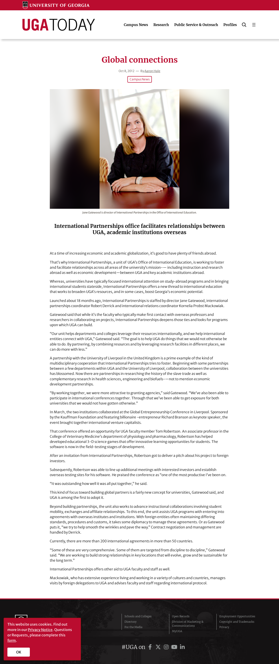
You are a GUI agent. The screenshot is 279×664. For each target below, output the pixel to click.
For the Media (133, 627)
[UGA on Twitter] (159, 647)
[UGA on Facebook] (151, 647)
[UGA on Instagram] (167, 647)
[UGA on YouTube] (175, 647)
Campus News (140, 79)
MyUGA (177, 631)
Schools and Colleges (138, 616)
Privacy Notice (40, 629)
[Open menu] (254, 24)
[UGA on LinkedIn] (182, 647)
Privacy (224, 627)
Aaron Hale (152, 71)
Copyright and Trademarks (236, 621)
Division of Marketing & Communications (187, 623)
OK (18, 652)
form (11, 640)
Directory (130, 621)
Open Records (181, 616)
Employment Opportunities (237, 616)
